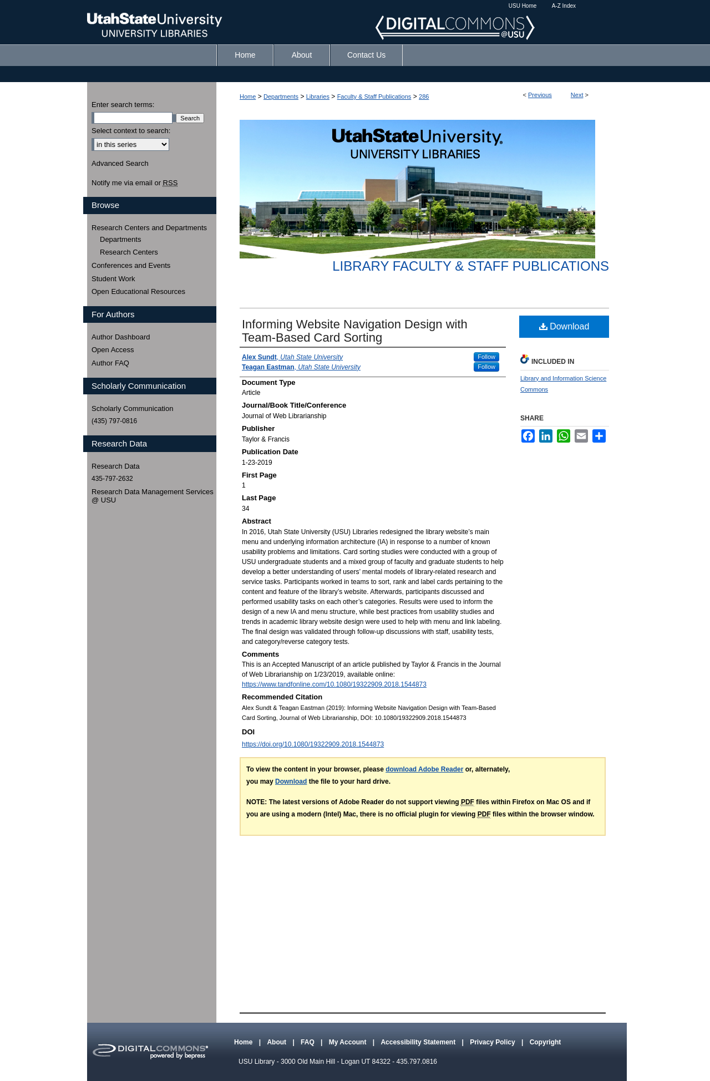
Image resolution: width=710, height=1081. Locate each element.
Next (577, 95)
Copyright (545, 1042)
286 (424, 96)
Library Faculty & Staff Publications (470, 265)
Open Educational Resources (138, 291)
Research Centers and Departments (149, 228)
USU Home (523, 6)
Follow (486, 356)
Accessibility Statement (419, 1042)
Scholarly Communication (132, 408)
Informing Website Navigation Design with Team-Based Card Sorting (355, 330)
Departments (280, 96)
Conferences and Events (131, 265)
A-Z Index (564, 6)
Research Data (116, 466)
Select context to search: (131, 130)
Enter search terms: (123, 104)
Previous (540, 95)
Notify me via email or (135, 183)
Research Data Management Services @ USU (153, 496)
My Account (348, 1042)
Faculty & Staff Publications (374, 96)
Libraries (317, 96)
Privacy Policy (493, 1042)
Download (564, 326)
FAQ (308, 1042)
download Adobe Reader (424, 769)
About (277, 1042)
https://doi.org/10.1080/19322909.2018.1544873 (313, 744)
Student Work (113, 279)
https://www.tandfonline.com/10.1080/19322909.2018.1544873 (334, 684)
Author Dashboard (121, 337)
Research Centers (129, 252)
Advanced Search (120, 163)
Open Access (113, 350)
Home (248, 96)
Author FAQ (110, 363)
